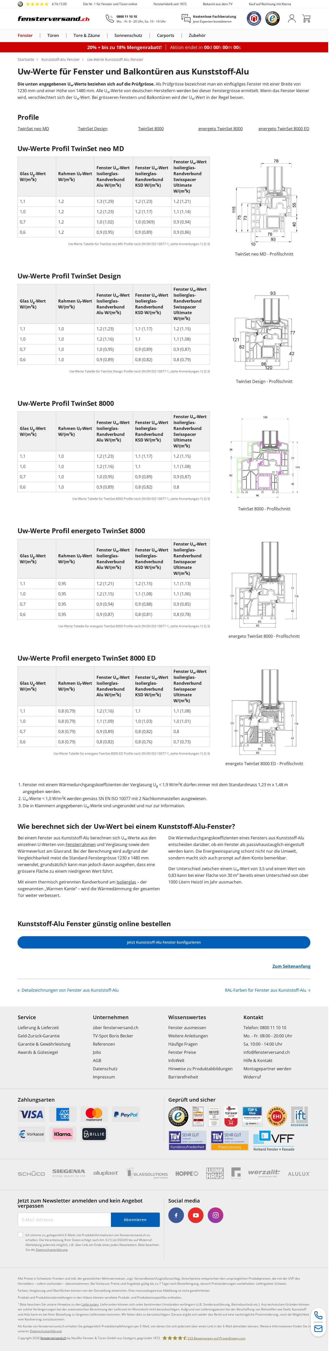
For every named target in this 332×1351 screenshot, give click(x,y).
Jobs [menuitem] (97, 1052)
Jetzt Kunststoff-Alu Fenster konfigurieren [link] (164, 942)
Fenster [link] (25, 35)
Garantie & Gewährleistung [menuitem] (44, 1044)
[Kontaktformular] (318, 1329)
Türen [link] (53, 35)
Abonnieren (135, 1219)
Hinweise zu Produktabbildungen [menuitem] (200, 1069)
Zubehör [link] (197, 35)
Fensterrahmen (81, 844)
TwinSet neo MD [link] (33, 129)
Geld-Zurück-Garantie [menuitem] (39, 1036)
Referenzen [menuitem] (104, 1044)
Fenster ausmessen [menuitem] (187, 1027)
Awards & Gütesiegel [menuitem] (38, 1052)
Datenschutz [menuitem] (105, 1069)
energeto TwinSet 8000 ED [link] (284, 129)
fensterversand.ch (53, 1338)
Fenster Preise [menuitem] (182, 1052)
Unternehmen (111, 1017)
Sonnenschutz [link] (128, 35)
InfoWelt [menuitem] (176, 1060)
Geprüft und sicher (192, 1099)
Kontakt (253, 1017)
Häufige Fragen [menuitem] (183, 1044)
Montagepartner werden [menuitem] (267, 1069)
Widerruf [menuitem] (252, 1077)
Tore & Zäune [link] (87, 35)
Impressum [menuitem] (104, 1077)
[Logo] (54, 18)
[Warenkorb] (306, 18)
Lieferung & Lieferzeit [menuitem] (38, 1027)
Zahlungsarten (36, 1099)
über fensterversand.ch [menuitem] (115, 1027)
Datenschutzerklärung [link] (46, 1331)
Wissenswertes (187, 1017)
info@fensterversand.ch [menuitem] (266, 1052)
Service (27, 1017)
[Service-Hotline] (318, 1315)
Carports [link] (165, 35)
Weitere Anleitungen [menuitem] (188, 1036)
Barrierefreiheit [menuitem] (183, 1077)
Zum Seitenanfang (291, 966)
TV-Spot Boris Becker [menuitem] (113, 1036)
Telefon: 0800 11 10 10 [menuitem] (264, 1027)
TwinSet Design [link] (93, 129)
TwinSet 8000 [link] (151, 129)
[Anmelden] (292, 18)
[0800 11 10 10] (136, 19)
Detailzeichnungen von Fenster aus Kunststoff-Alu (70, 990)
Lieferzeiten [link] (90, 1304)
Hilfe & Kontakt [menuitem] (258, 1060)
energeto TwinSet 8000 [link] (220, 129)
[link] (42, 4)
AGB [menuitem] (97, 1060)
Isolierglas (126, 882)
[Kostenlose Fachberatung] (209, 19)
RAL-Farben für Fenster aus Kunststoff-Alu (266, 990)
